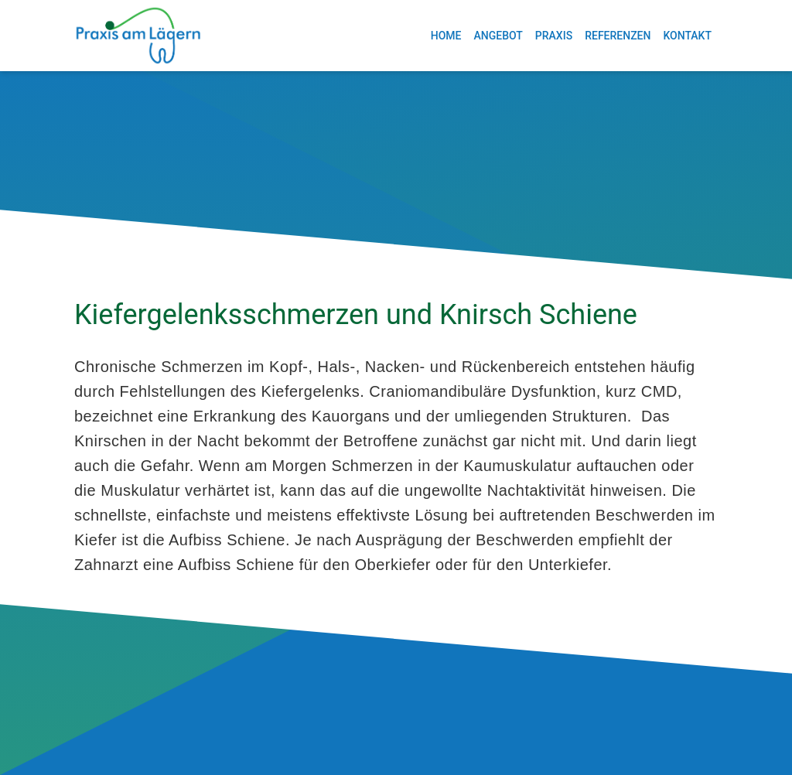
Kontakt (687, 35)
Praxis (553, 35)
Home (446, 35)
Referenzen (617, 35)
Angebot (497, 35)
